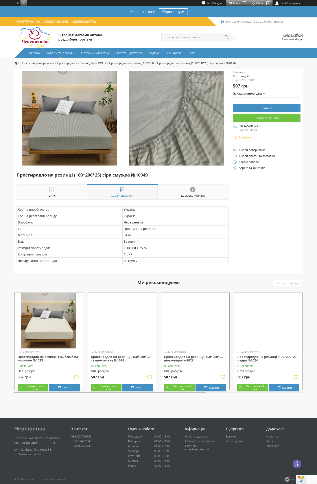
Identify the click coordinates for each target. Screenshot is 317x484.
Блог (191, 53)
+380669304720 (83, 21)
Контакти (174, 53)
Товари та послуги (60, 53)
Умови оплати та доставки (257, 156)
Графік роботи (293, 35)
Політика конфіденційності (197, 447)
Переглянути (173, 11)
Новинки (272, 436)
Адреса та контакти (252, 168)
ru (17, 3)
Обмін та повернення (200, 441)
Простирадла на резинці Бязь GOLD (81, 63)
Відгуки (154, 53)
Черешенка (30, 428)
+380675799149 (27, 21)
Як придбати (234, 441)
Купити (267, 108)
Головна (34, 53)
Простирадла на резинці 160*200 (131, 63)
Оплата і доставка (129, 53)
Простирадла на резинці (37, 63)
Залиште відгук (292, 39)
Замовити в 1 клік (267, 118)
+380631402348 (55, 21)
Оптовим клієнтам (95, 53)
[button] (280, 283)
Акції (269, 441)
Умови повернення (252, 150)
